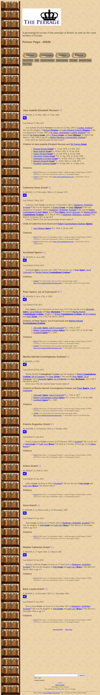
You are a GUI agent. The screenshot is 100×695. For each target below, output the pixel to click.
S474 (35, 177)
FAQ (37, 60)
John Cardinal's (47, 693)
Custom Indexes (47, 60)
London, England (84, 128)
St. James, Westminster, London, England (67, 133)
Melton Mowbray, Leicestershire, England (67, 137)
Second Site (56, 693)
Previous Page (85, 60)
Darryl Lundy (60, 685)
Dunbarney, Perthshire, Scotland (62, 210)
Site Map (73, 60)
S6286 (36, 281)
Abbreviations (62, 60)
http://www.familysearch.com (63, 177)
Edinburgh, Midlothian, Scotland (76, 214)
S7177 (36, 172)
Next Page (27, 64)
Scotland (78, 441)
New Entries (28, 60)
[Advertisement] (60, 88)
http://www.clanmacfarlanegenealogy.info (47, 283)
